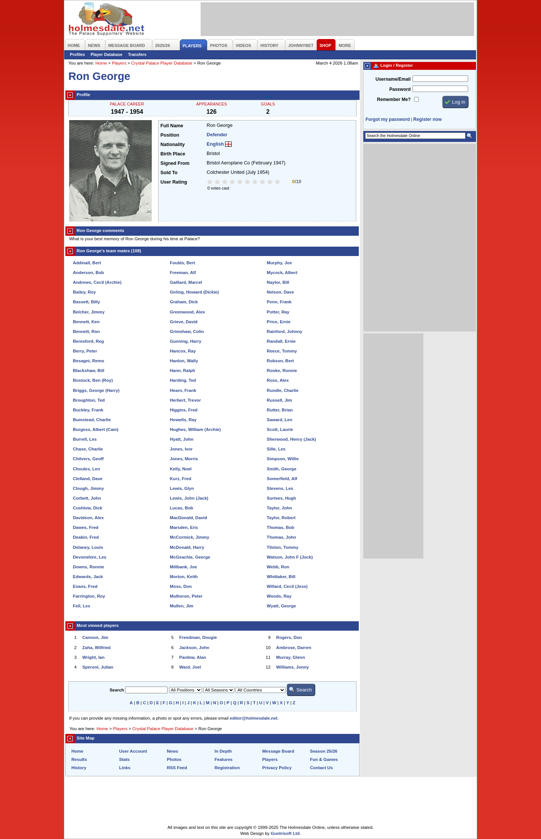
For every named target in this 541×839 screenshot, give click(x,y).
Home (101, 63)
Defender (217, 134)
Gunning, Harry (185, 341)
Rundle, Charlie (282, 390)
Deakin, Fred (86, 537)
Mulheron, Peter (186, 596)
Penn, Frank (279, 302)
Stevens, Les (280, 488)
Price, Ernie (278, 321)
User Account (133, 751)
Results (79, 759)
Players (119, 63)
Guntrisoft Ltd (285, 833)
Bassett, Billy (86, 302)
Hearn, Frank (183, 390)
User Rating (173, 182)
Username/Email (393, 79)
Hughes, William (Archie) (195, 429)
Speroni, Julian (97, 667)
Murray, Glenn (290, 657)
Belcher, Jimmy (89, 312)
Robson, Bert (280, 360)
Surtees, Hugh (281, 498)
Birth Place (172, 154)
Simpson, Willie (283, 458)
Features (224, 759)
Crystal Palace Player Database (161, 63)
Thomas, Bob (280, 527)
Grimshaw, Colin (187, 331)
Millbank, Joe (183, 567)
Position (169, 135)
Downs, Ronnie (88, 567)
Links (124, 767)
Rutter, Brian (280, 410)
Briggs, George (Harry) (96, 390)
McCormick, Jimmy (189, 537)
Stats (124, 759)
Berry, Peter (85, 351)
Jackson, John (194, 647)
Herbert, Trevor (185, 400)
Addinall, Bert (87, 263)
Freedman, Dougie (198, 637)
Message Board (278, 751)
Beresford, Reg (88, 341)
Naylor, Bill (278, 282)
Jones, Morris (184, 458)
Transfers (137, 54)
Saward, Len (279, 419)
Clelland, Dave (88, 478)
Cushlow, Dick (87, 508)
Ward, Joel (190, 667)
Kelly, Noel (181, 469)
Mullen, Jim (181, 606)
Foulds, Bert (182, 263)
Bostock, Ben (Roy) (93, 380)
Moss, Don (181, 586)
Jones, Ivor (181, 449)
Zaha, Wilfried (96, 647)
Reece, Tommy (282, 351)
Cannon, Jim (95, 637)
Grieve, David (184, 321)
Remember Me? (394, 99)
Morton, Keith (184, 576)
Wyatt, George (281, 606)
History (78, 767)
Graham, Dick (184, 302)
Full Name (171, 125)
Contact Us (321, 767)
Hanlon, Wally (184, 360)
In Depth (223, 751)
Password (400, 89)
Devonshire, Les (89, 557)
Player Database (106, 54)
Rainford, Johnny (284, 331)
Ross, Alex (278, 380)
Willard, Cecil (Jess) (287, 586)
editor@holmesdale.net (254, 718)
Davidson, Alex (88, 517)
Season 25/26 (323, 751)
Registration (227, 767)
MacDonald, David (188, 517)
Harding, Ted (183, 380)
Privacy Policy (277, 767)
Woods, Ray (279, 596)
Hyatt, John (181, 439)
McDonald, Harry (187, 547)
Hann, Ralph (182, 370)
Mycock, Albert (282, 272)
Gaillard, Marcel (186, 282)
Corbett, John (87, 498)
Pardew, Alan (192, 657)
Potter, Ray (278, 312)
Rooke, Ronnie (282, 370)
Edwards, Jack (88, 576)
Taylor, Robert (281, 517)
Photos (174, 759)
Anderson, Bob (88, 272)
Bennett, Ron (86, 331)
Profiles (77, 54)
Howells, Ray (183, 419)
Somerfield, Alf (282, 478)
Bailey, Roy (84, 292)
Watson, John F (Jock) (290, 557)
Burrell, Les (85, 439)
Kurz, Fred (180, 478)
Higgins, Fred (184, 410)
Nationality (172, 144)
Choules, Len (86, 469)
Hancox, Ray (183, 351)
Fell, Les (81, 606)
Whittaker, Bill (281, 576)
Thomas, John (281, 537)
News (172, 751)
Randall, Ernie (281, 341)
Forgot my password (388, 119)
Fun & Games (324, 759)
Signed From (174, 163)
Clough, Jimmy (88, 488)
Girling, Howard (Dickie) (194, 292)
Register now (427, 119)
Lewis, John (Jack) (189, 498)
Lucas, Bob (181, 508)
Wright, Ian (93, 657)
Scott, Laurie (280, 429)
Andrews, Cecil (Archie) (97, 282)
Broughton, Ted (89, 400)
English (215, 144)
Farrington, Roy (89, 596)
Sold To (168, 172)
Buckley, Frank (88, 410)
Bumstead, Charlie (92, 419)
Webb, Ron (278, 567)
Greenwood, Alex (187, 312)
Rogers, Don (289, 637)
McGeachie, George (190, 557)
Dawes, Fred (85, 527)
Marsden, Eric (184, 527)
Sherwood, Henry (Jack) (291, 439)
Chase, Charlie (88, 449)
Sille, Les (276, 449)
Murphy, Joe (279, 263)
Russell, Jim (279, 400)
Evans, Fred (85, 586)
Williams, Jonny (292, 667)
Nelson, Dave (280, 292)
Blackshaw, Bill (88, 370)
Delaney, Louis (88, 547)
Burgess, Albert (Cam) (95, 429)
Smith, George (281, 469)
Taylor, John (279, 508)
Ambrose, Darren (293, 647)
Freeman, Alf (183, 272)
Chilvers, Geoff (88, 458)
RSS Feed (177, 767)
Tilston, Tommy (282, 547)
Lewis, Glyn (182, 488)
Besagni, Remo (88, 360)
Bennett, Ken (86, 321)
